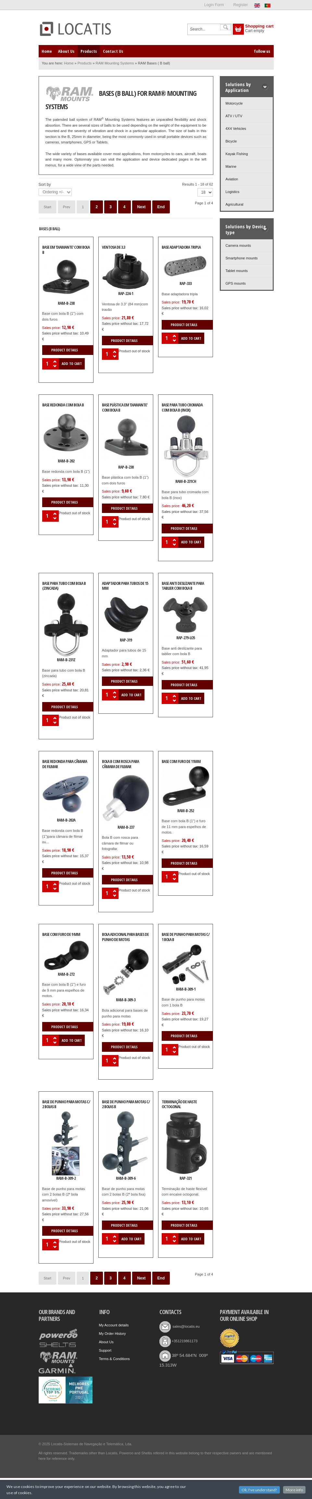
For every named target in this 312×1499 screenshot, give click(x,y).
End (161, 207)
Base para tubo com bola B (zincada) (64, 586)
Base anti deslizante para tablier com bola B (183, 586)
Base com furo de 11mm (181, 761)
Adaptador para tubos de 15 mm (125, 586)
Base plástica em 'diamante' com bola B (124, 408)
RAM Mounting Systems (114, 63)
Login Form (214, 5)
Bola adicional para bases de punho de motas (125, 937)
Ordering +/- (53, 192)
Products (85, 63)
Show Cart (238, 29)
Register (240, 5)
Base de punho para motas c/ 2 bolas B (66, 1104)
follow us (262, 51)
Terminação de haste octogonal (179, 1104)
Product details (64, 349)
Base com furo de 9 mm (61, 934)
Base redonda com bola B (63, 405)
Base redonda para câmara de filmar (64, 764)
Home (68, 63)
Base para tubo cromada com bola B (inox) (182, 408)
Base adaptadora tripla (181, 247)
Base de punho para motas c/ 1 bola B (185, 937)
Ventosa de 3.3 (113, 247)
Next (141, 207)
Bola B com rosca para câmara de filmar (120, 764)
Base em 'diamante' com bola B (66, 250)
